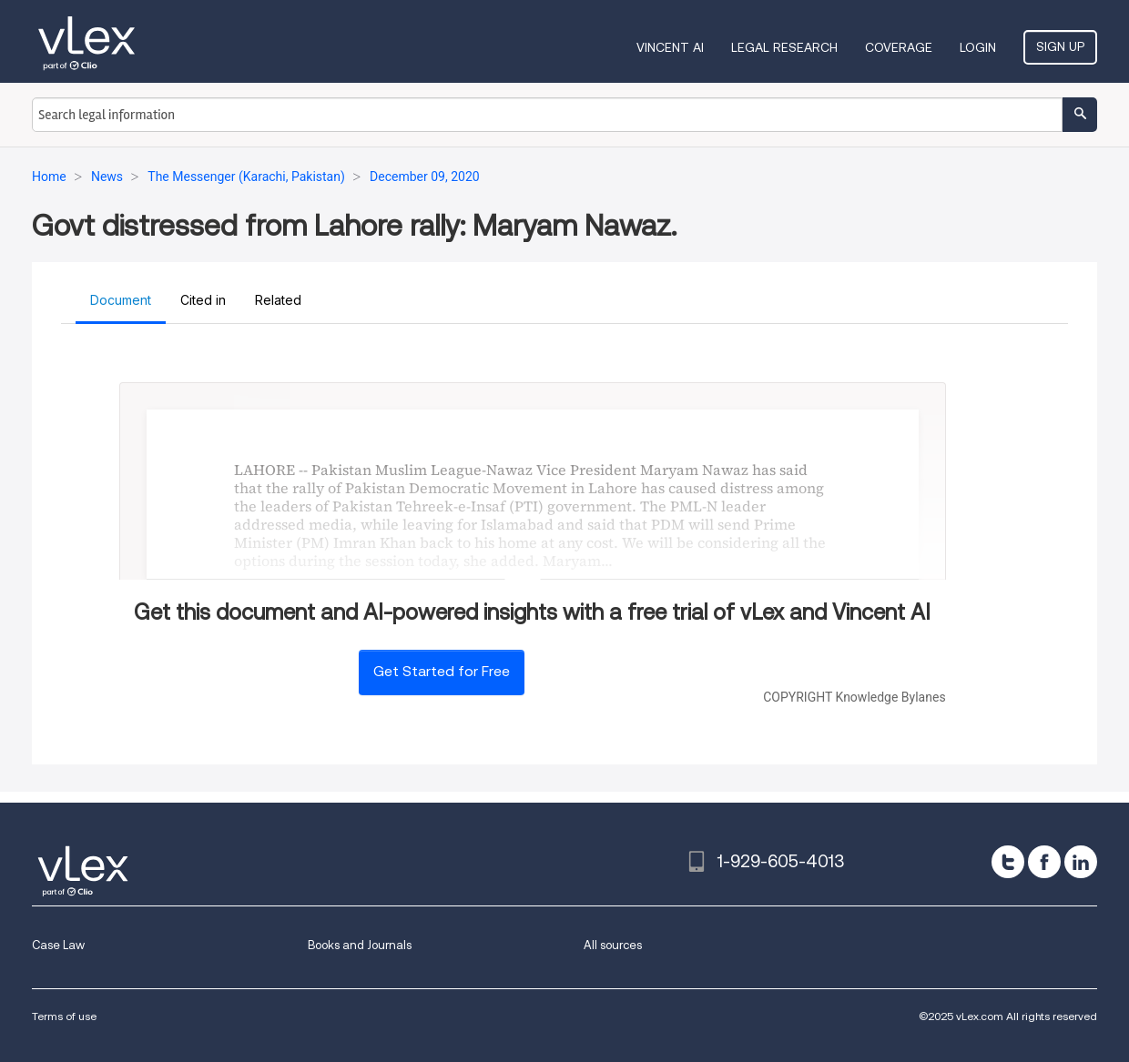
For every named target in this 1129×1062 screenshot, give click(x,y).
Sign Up (1060, 46)
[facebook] (1044, 861)
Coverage (898, 47)
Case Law (58, 945)
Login (978, 47)
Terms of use (64, 1016)
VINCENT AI (670, 47)
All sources (613, 945)
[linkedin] (1080, 861)
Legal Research (784, 47)
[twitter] (1008, 861)
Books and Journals (360, 945)
